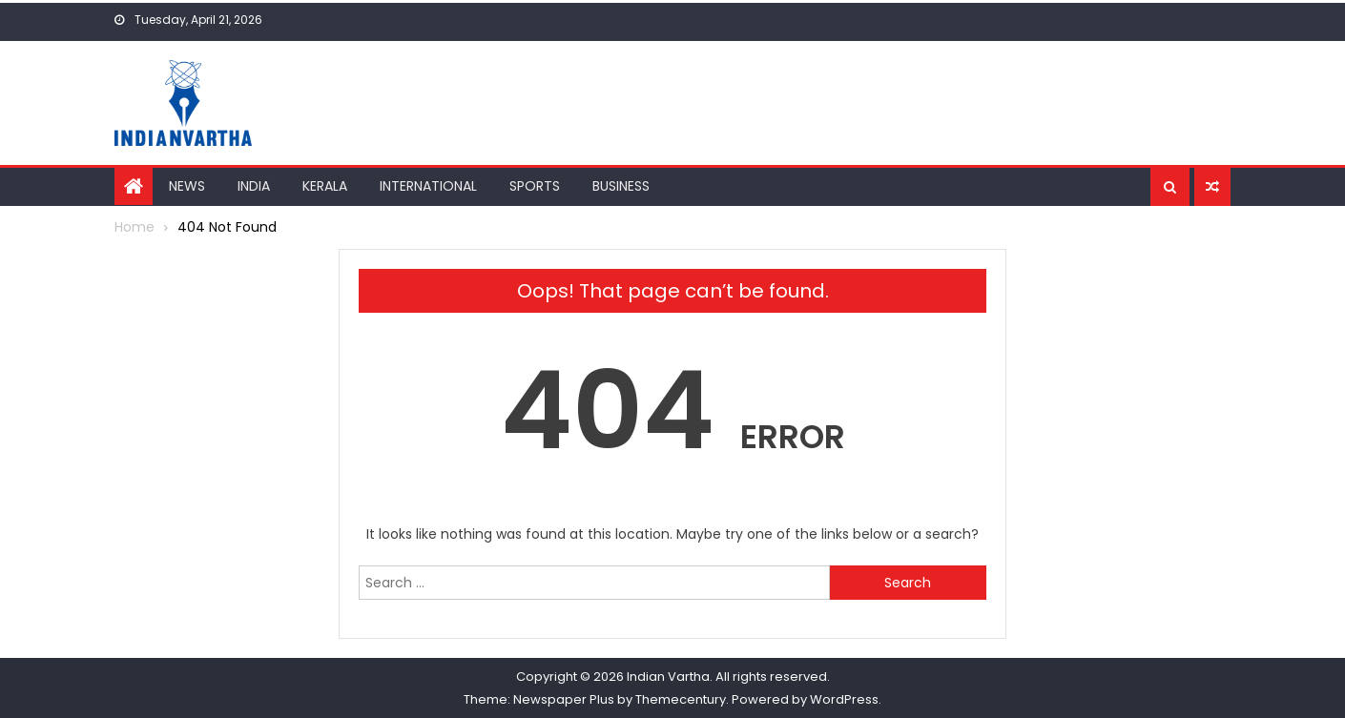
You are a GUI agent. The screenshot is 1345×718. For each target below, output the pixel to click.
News (187, 185)
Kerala (324, 185)
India (254, 185)
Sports (534, 185)
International (428, 185)
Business (621, 185)
